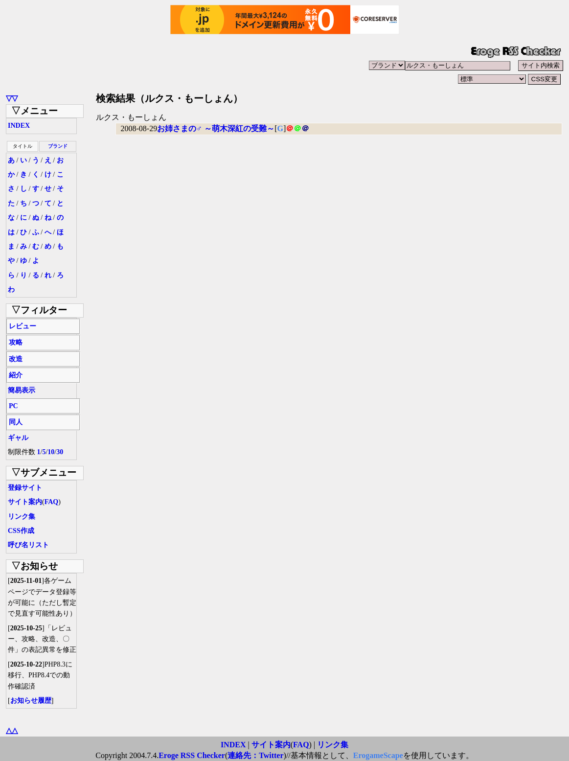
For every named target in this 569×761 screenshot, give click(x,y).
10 (50, 452)
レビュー (22, 326)
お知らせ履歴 (30, 700)
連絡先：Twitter (255, 755)
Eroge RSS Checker (192, 755)
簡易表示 (21, 390)
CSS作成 (21, 530)
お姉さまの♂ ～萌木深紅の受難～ (215, 128)
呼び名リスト (28, 545)
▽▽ (12, 98)
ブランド (58, 146)
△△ (12, 730)
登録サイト (25, 487)
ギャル (18, 437)
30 (59, 452)
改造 (16, 359)
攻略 (16, 342)
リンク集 (21, 516)
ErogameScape (378, 755)
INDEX (19, 125)
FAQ (52, 502)
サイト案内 (25, 502)
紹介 (16, 375)
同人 (16, 422)
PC (13, 406)
